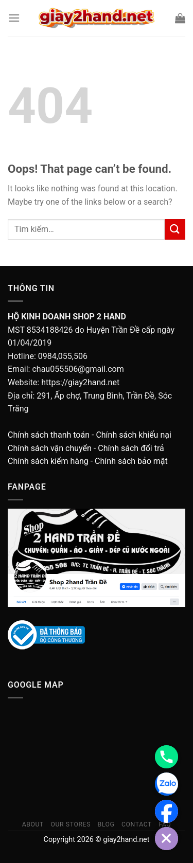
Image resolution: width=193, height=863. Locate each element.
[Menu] (14, 17)
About (33, 824)
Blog (105, 824)
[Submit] (175, 229)
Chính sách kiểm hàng (48, 461)
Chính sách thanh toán (49, 435)
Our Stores (70, 824)
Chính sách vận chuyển (50, 448)
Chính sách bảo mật (131, 461)
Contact (136, 824)
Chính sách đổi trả (131, 448)
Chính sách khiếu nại (133, 435)
